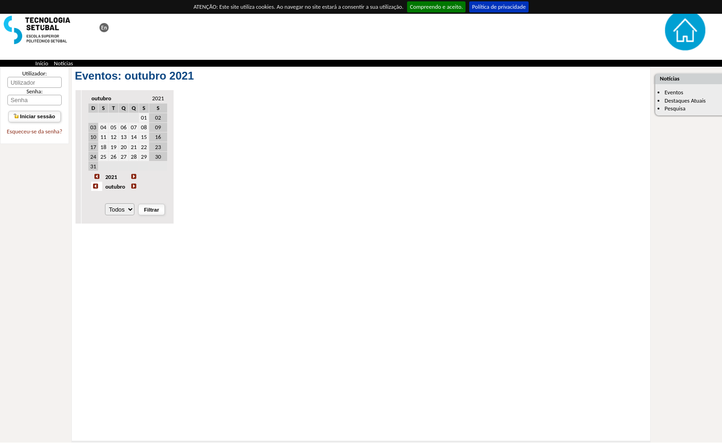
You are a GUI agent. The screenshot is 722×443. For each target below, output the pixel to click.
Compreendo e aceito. (436, 6)
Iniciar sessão (34, 116)
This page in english (104, 27)
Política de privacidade (499, 6)
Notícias (63, 63)
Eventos (673, 92)
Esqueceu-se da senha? (34, 131)
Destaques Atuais (684, 100)
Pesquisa (674, 108)
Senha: (34, 91)
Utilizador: (34, 73)
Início (41, 63)
